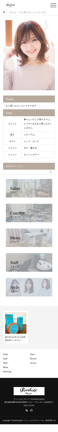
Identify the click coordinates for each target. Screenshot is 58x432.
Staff (5, 359)
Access (33, 363)
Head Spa (7, 371)
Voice (32, 354)
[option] (29, 55)
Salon (5, 354)
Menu (5, 367)
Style (5, 363)
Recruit (33, 359)
